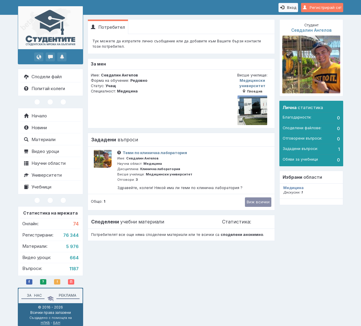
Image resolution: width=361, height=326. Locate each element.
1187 (74, 268)
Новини (35, 127)
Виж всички (258, 201)
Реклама (67, 295)
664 (74, 258)
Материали (40, 139)
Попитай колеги (44, 88)
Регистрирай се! (322, 7)
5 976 (72, 246)
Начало (35, 116)
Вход (288, 7)
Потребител (108, 27)
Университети (43, 175)
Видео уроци (41, 151)
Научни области (45, 163)
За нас (33, 295)
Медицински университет (252, 101)
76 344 (71, 235)
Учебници (37, 187)
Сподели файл (43, 76)
